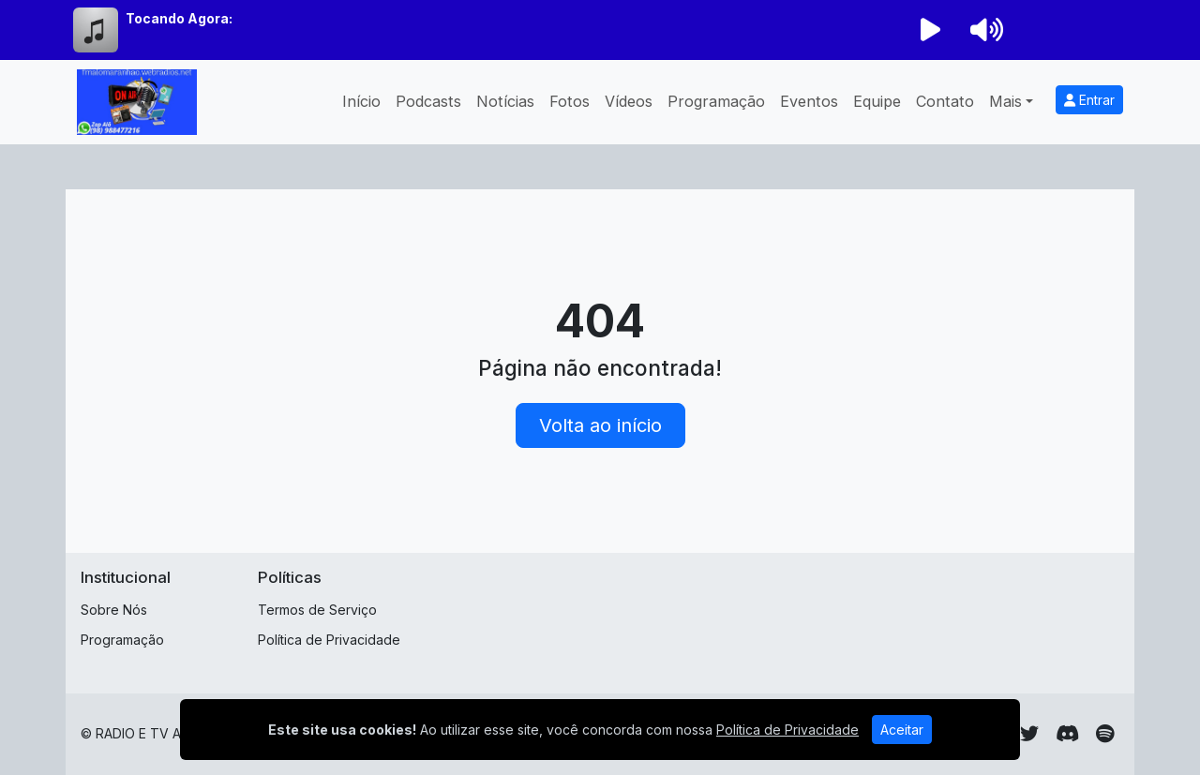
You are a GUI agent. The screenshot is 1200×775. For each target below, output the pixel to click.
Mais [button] (1005, 101)
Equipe (877, 101)
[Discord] (1067, 734)
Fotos (569, 101)
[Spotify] (1105, 734)
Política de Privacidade (329, 640)
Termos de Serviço (317, 610)
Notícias (505, 101)
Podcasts (428, 101)
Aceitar (901, 730)
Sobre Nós (114, 610)
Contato (945, 101)
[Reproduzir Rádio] (930, 29)
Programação (716, 101)
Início (361, 101)
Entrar (1089, 100)
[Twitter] (1029, 734)
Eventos (809, 101)
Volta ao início (600, 425)
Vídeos (628, 101)
